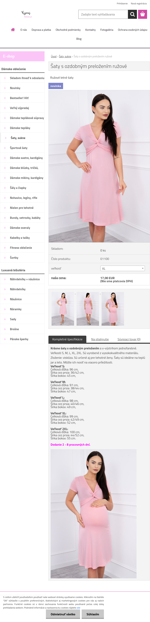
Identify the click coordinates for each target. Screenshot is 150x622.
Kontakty (90, 30)
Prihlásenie (122, 3)
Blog (78, 39)
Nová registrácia (139, 3)
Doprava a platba (41, 30)
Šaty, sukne (65, 56)
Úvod (53, 56)
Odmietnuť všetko (63, 614)
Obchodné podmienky (68, 30)
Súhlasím (93, 614)
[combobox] (122, 268)
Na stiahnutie (100, 339)
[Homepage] (13, 29)
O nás (23, 30)
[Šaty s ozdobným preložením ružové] (99, 91)
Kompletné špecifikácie (67, 339)
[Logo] (27, 14)
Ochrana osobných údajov (132, 30)
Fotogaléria (106, 30)
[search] (132, 14)
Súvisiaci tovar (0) (129, 339)
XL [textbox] (103, 268)
